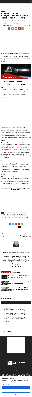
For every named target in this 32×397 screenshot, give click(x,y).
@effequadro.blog (7, 308)
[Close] (30, 377)
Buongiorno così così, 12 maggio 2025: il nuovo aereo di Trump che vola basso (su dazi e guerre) (19, 289)
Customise (16, 391)
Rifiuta (16, 394)
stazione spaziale (15, 217)
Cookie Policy (7, 384)
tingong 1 (21, 217)
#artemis (9, 318)
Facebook (11, 191)
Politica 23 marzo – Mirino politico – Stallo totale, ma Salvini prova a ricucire (8, 235)
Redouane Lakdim (7, 217)
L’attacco (9, 152)
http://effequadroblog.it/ (16, 250)
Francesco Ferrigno (5, 25)
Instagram (20, 191)
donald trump (17, 216)
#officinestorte (23, 318)
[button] (30, 1)
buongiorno (4, 214)
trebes (3, 219)
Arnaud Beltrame (19, 213)
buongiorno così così (5, 216)
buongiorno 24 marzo (11, 214)
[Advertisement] (16, 5)
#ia (14, 318)
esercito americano (24, 216)
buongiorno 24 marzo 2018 (20, 214)
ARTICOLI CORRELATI (6, 272)
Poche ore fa (17, 144)
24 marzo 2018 (12, 213)
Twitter (15, 191)
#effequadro (17, 318)
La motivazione (21, 92)
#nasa (12, 318)
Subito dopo (14, 133)
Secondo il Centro (17, 180)
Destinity (3, 169)
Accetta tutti (16, 387)
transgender (26, 217)
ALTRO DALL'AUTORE (16, 272)
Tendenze (6, 9)
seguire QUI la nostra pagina (16, 59)
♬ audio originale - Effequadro (10, 321)
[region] (16, 386)
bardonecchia (25, 213)
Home (2, 9)
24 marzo (6, 213)
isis (2, 217)
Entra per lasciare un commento (16, 302)
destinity (11, 216)
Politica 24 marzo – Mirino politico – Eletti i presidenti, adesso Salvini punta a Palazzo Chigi (24, 235)
